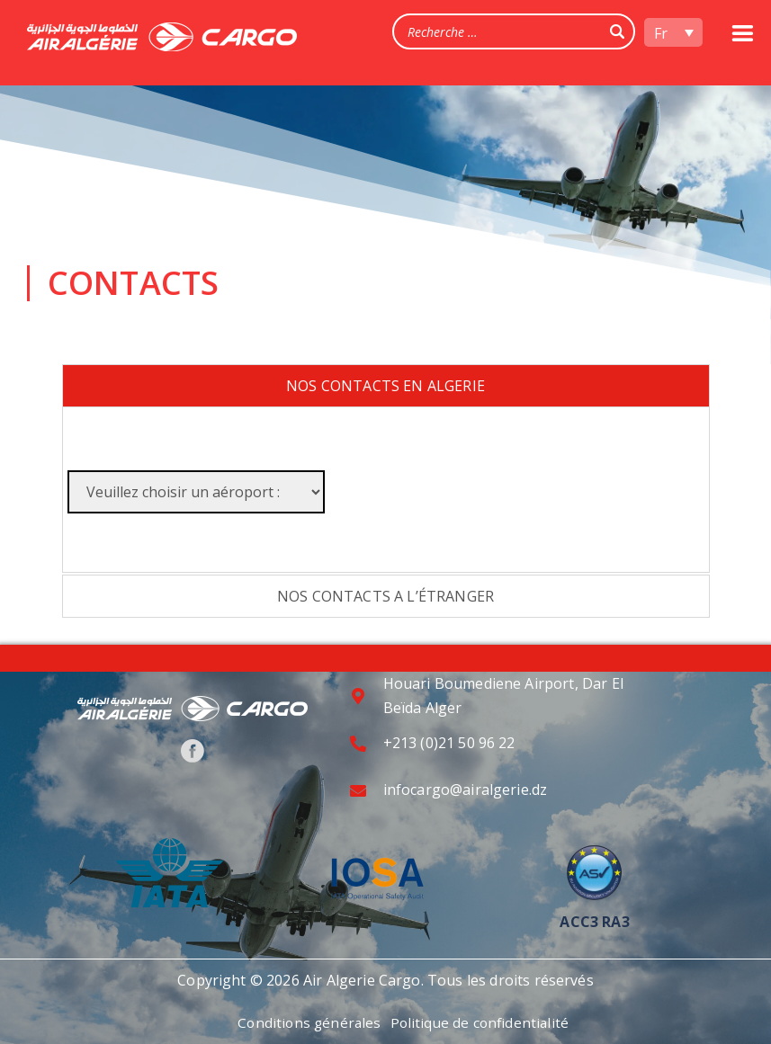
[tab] (386, 385)
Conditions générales (307, 1022)
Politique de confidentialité (481, 1022)
